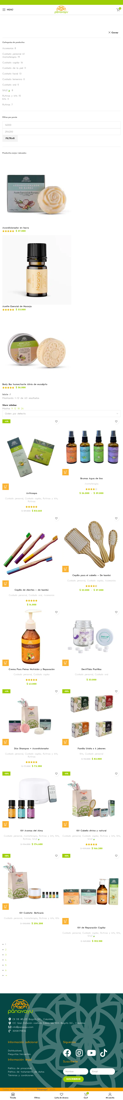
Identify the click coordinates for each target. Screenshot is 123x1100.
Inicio (5, 394)
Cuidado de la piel (12, 68)
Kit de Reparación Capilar (92, 927)
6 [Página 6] (6, 970)
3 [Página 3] (6, 954)
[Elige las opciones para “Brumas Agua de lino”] (65, 472)
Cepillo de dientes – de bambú (32, 589)
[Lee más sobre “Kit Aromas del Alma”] (5, 824)
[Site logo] (61, 9)
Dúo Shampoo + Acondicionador (31, 748)
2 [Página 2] (5, 949)
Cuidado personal (11, 53)
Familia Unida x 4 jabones (91, 748)
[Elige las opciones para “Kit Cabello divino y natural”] (65, 824)
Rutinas (6, 104)
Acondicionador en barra (15, 227)
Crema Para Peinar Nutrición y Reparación (32, 669)
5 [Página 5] (6, 965)
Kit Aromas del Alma (31, 830)
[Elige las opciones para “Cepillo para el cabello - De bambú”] (65, 569)
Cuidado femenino (12, 79)
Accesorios (7, 48)
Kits (4, 99)
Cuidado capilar (10, 62)
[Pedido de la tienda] (61, 413)
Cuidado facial (10, 73)
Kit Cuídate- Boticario (32, 912)
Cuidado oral (9, 84)
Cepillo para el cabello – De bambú (91, 575)
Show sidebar (9, 405)
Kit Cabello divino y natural (91, 830)
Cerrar (114, 32)
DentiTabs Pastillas (91, 669)
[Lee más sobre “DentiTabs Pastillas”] (65, 663)
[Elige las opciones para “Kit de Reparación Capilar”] (65, 921)
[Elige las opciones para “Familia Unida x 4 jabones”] (65, 742)
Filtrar (10, 138)
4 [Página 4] (5, 959)
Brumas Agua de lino (91, 478)
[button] (5, 487)
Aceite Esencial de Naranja (17, 306)
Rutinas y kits (9, 95)
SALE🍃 (6, 90)
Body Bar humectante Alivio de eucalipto (24, 384)
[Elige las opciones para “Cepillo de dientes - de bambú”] (5, 583)
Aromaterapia (9, 56)
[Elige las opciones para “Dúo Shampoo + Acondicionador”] (5, 742)
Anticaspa (31, 493)
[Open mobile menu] (8, 9)
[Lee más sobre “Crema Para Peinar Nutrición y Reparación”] (5, 663)
